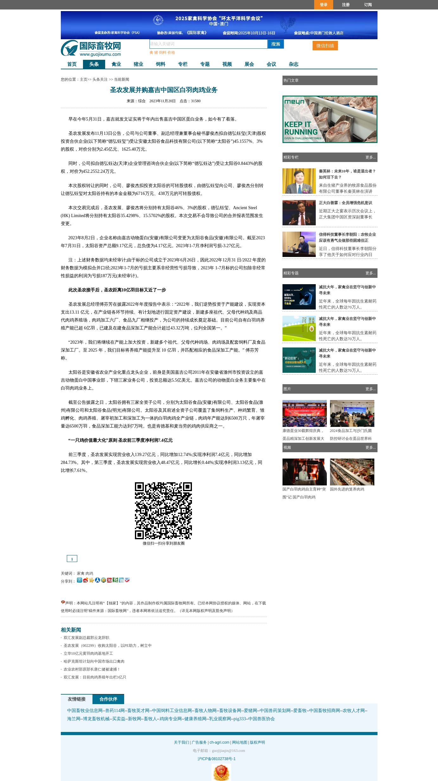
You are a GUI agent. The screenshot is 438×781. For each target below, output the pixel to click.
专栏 (182, 64)
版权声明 (257, 742)
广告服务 (199, 742)
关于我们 (181, 742)
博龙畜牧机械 (96, 718)
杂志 (293, 64)
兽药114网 (115, 710)
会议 (271, 64)
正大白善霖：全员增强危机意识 (345, 203)
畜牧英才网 (138, 710)
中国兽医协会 (261, 718)
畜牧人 (150, 718)
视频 (227, 64)
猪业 (138, 64)
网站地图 (239, 742)
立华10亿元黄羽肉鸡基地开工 (87, 653)
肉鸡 (89, 573)
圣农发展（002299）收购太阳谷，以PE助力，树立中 (107, 645)
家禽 (81, 573)
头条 (94, 64)
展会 (249, 64)
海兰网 (73, 718)
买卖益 (118, 718)
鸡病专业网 (171, 718)
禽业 (116, 64)
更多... (370, 157)
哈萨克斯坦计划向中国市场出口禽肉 (93, 661)
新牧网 (134, 718)
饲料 (160, 64)
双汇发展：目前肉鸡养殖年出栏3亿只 (94, 677)
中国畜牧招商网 (324, 710)
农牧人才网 (354, 710)
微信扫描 (325, 45)
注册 (346, 5)
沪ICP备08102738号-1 (217, 759)
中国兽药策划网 (275, 710)
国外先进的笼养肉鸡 (347, 489)
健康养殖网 (195, 718)
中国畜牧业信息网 (85, 710)
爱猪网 (250, 710)
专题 (205, 64)
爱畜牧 (300, 710)
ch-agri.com (220, 742)
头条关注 (100, 79)
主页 (83, 79)
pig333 (240, 718)
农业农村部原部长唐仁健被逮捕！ (91, 669)
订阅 (368, 5)
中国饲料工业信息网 (172, 710)
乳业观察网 (220, 718)
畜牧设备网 (230, 710)
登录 (323, 5)
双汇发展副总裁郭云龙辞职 (85, 637)
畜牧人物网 (205, 710)
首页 (72, 64)
